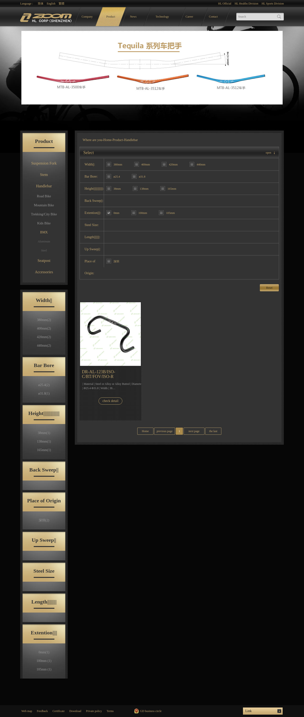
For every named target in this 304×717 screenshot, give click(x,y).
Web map (26, 711)
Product (110, 16)
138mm (44, 441)
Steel (44, 250)
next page (194, 431)
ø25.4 (44, 385)
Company (87, 16)
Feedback (42, 711)
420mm (44, 337)
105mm (44, 669)
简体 (40, 3)
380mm (44, 320)
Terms (110, 711)
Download (75, 711)
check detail (110, 401)
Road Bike (44, 196)
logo (46, 16)
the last (213, 431)
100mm (44, 661)
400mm (44, 328)
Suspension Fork (44, 163)
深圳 (44, 520)
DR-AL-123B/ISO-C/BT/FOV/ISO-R (98, 374)
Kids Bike (44, 223)
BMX (44, 232)
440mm (44, 345)
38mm (44, 433)
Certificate (58, 711)
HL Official (224, 3)
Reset (269, 287)
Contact (213, 16)
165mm (44, 450)
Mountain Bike (44, 205)
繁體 (61, 3)
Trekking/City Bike (44, 214)
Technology (162, 16)
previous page (165, 431)
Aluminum (44, 241)
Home (107, 140)
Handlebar (44, 186)
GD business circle (151, 711)
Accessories (44, 272)
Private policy (94, 711)
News (133, 16)
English (51, 3)
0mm (43, 652)
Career (189, 16)
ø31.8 (44, 393)
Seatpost (44, 261)
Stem (44, 175)
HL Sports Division (272, 3)
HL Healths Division (246, 3)
